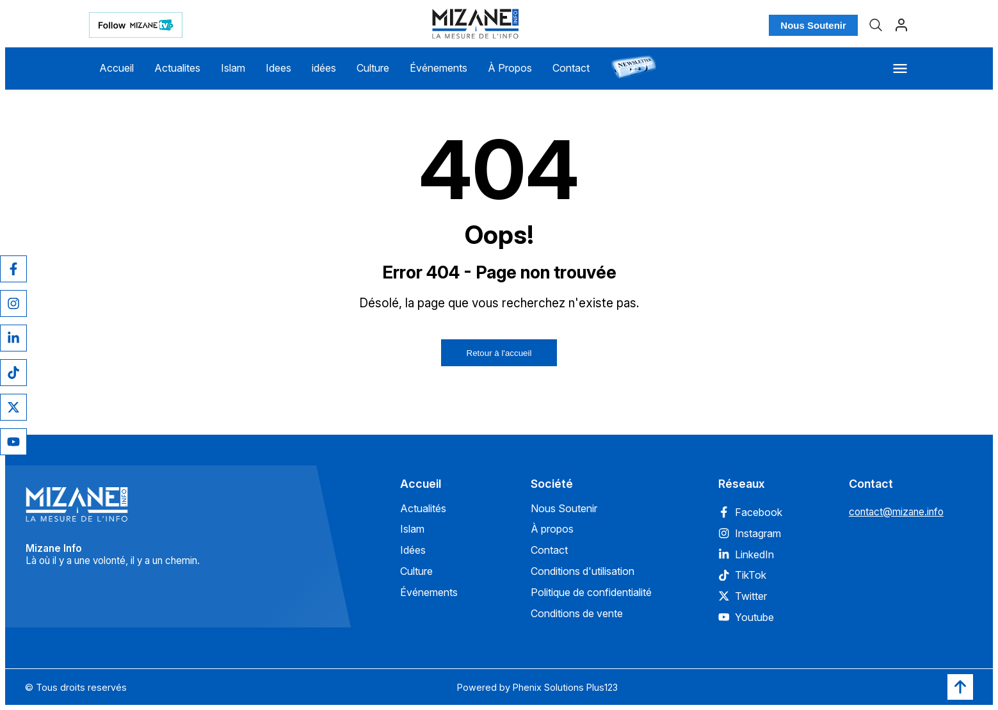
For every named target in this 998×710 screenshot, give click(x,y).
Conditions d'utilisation (582, 571)
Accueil (116, 67)
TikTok (742, 575)
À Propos (510, 67)
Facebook (750, 512)
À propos (552, 528)
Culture (373, 67)
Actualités (423, 508)
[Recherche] (875, 25)
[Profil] (901, 25)
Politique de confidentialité (591, 592)
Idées (413, 550)
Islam (233, 67)
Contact (571, 67)
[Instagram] (13, 303)
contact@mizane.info (896, 512)
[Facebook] (13, 268)
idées (324, 67)
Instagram (749, 533)
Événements (438, 67)
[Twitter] (13, 407)
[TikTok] (13, 372)
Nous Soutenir (813, 25)
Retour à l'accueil (499, 353)
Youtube (746, 617)
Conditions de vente (577, 613)
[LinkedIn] (13, 338)
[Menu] (900, 68)
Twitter (742, 596)
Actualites (177, 67)
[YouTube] (13, 441)
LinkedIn (746, 554)
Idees (278, 67)
